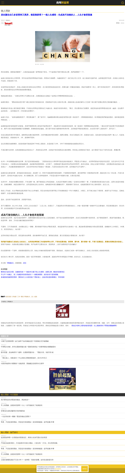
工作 (18, 296)
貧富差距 (9, 296)
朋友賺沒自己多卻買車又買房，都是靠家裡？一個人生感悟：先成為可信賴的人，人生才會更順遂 (46, 15)
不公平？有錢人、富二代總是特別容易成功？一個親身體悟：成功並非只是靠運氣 (29, 274)
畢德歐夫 (27, 296)
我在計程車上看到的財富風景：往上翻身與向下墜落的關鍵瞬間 (94, 325)
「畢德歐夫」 (10, 263)
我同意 (84, 468)
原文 (24, 263)
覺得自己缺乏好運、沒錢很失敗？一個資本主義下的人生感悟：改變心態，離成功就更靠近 (33, 272)
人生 (32, 296)
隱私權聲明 (58, 468)
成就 (35, 296)
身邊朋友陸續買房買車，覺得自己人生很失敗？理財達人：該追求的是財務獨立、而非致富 (33, 277)
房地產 (14, 296)
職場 (22, 296)
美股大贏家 (9, 24)
